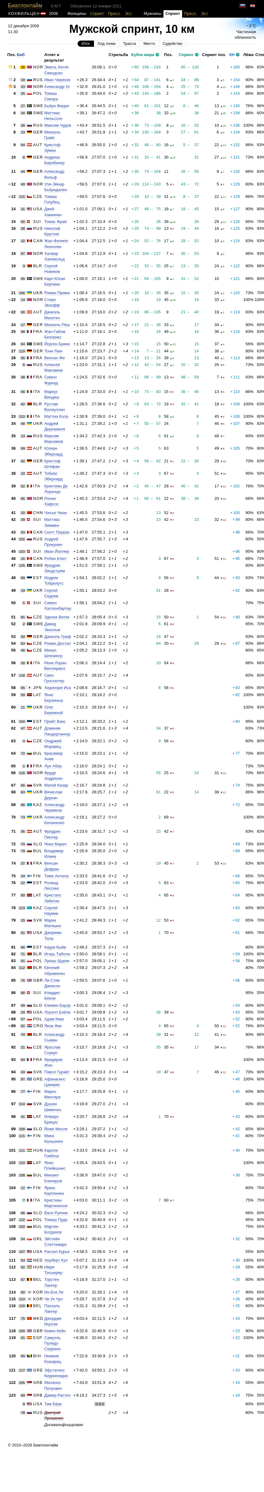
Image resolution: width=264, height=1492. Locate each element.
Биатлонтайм (25, 5)
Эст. (128, 13)
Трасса (129, 43)
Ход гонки (106, 43)
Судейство (172, 43)
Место (149, 43)
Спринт (97, 13)
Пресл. (114, 13)
